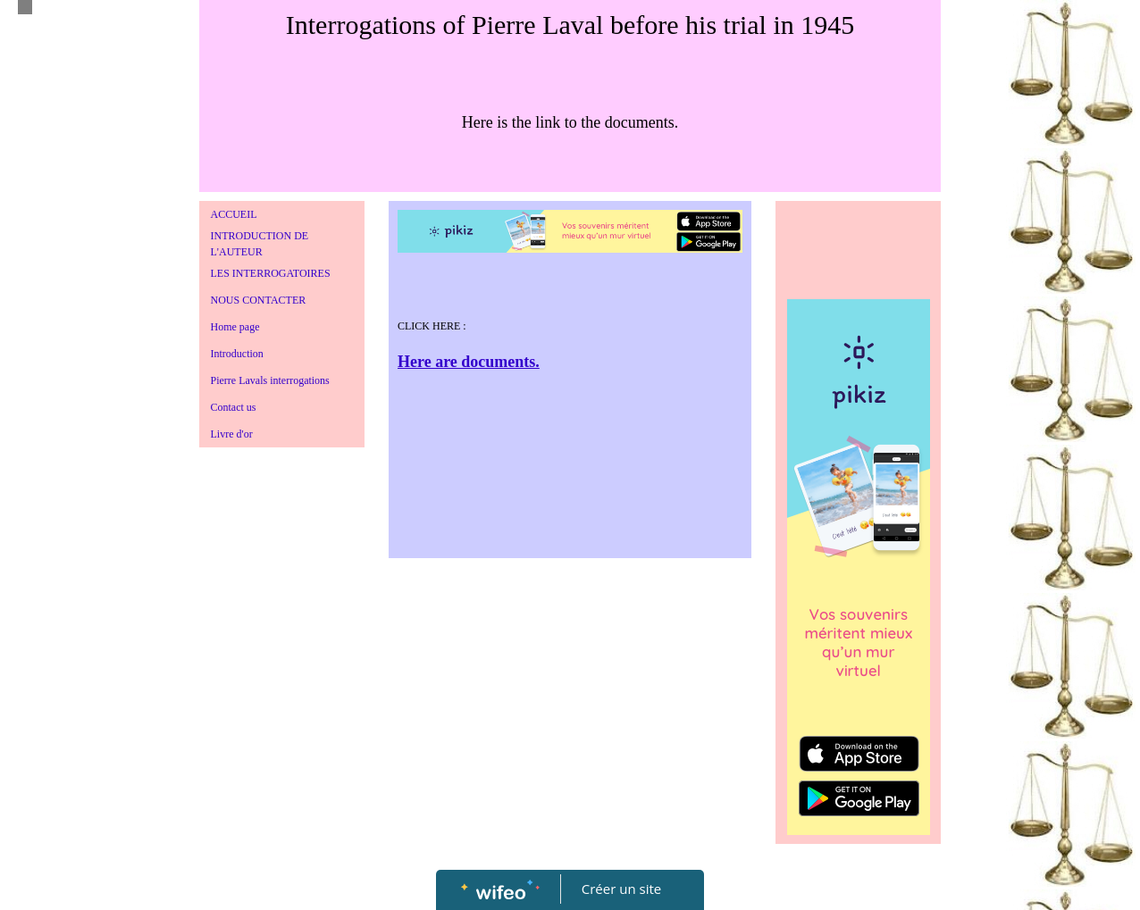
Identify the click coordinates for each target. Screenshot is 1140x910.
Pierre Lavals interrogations (270, 380)
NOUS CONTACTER (258, 300)
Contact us (233, 407)
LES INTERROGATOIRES (271, 273)
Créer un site (621, 888)
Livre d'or (232, 434)
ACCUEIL (234, 214)
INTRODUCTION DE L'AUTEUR (260, 244)
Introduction (237, 353)
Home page (235, 327)
